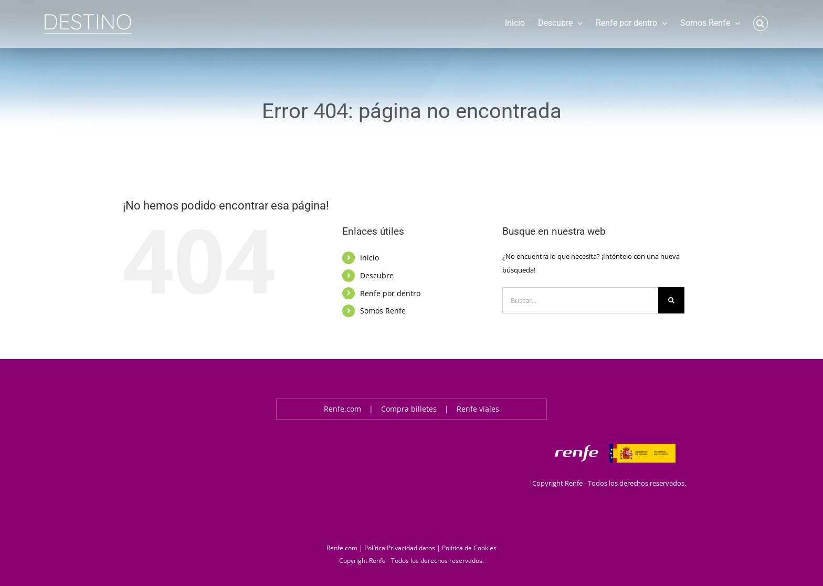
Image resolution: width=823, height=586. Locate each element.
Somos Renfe (383, 311)
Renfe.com (342, 409)
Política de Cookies (469, 547)
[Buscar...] (580, 300)
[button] (760, 22)
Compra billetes (409, 409)
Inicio (369, 258)
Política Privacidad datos (399, 547)
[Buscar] (671, 300)
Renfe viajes (478, 409)
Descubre (377, 275)
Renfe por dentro (390, 293)
